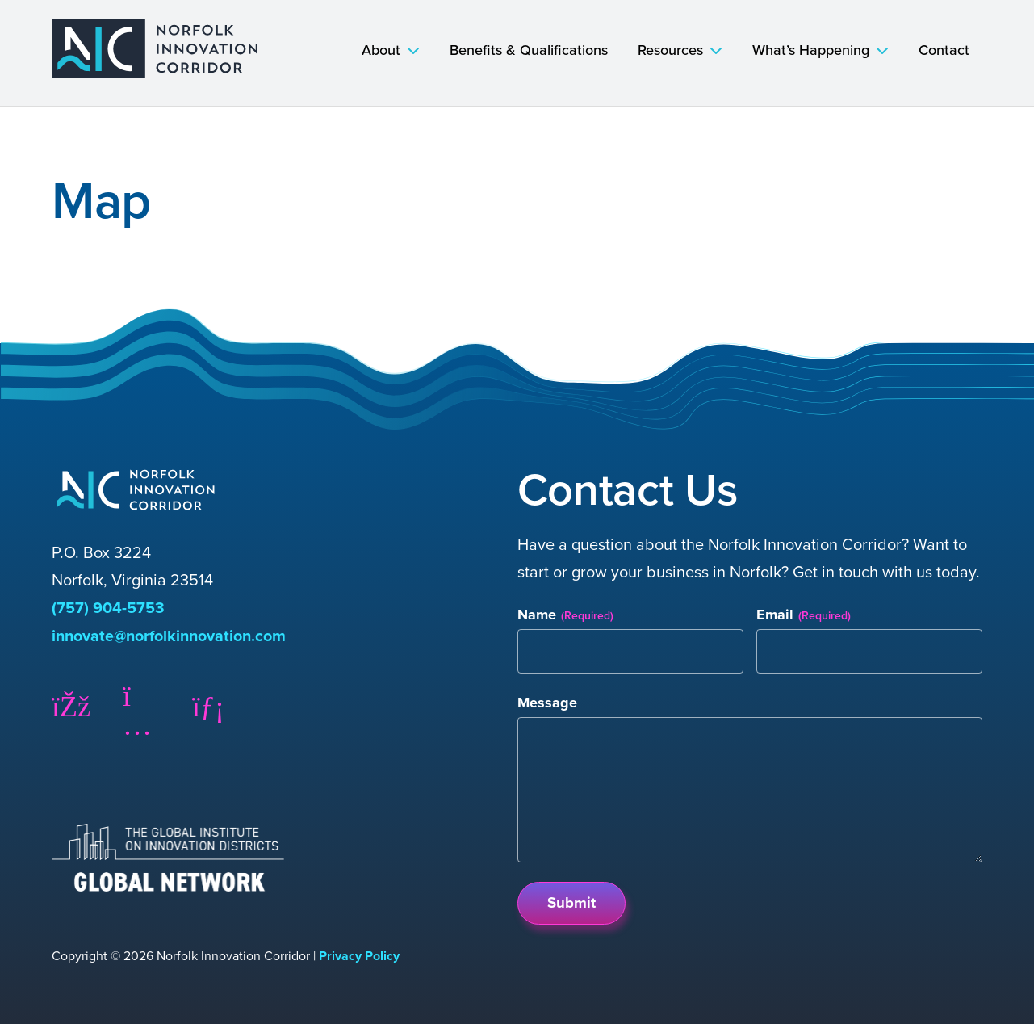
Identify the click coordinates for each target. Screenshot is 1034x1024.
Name (565, 615)
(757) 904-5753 (108, 607)
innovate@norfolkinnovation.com (172, 635)
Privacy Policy (359, 954)
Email (803, 615)
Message (547, 704)
